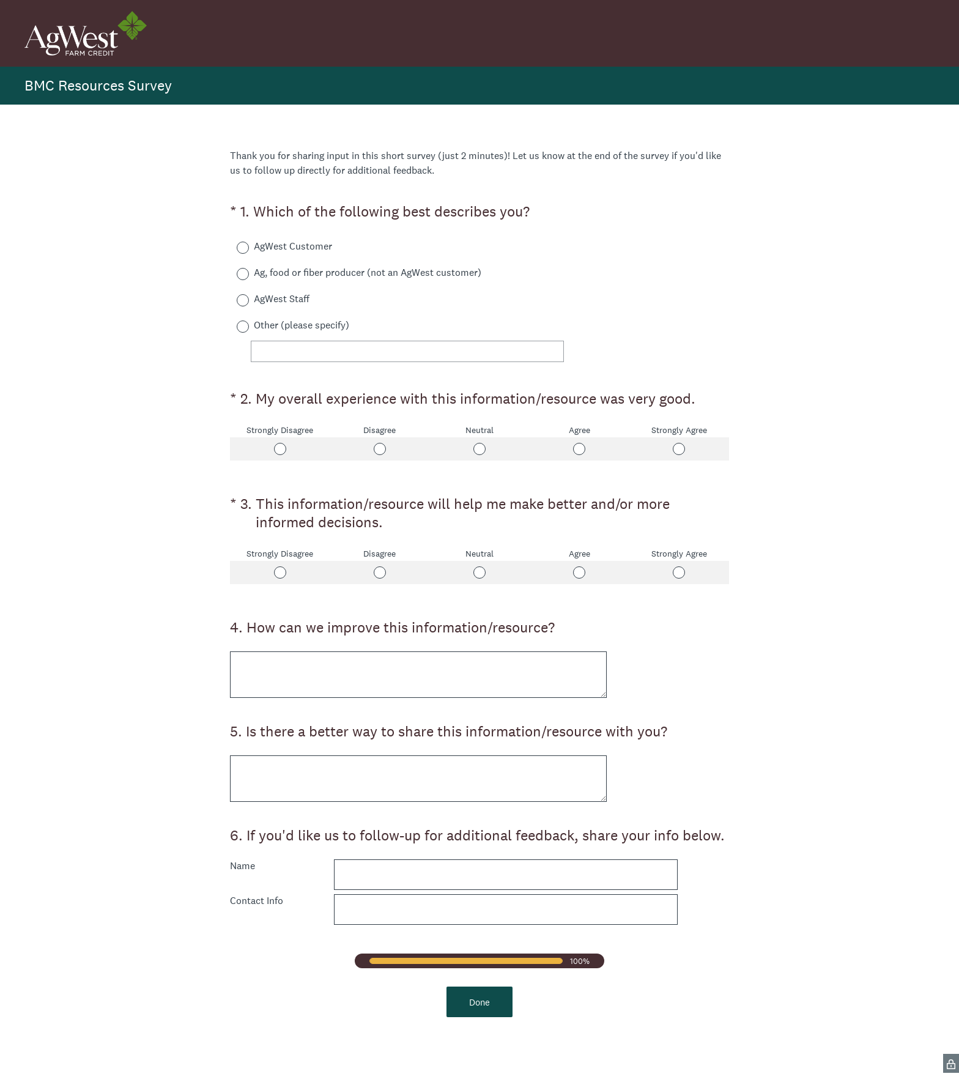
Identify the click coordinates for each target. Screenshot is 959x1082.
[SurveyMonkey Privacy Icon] (951, 1063)
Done (479, 1002)
